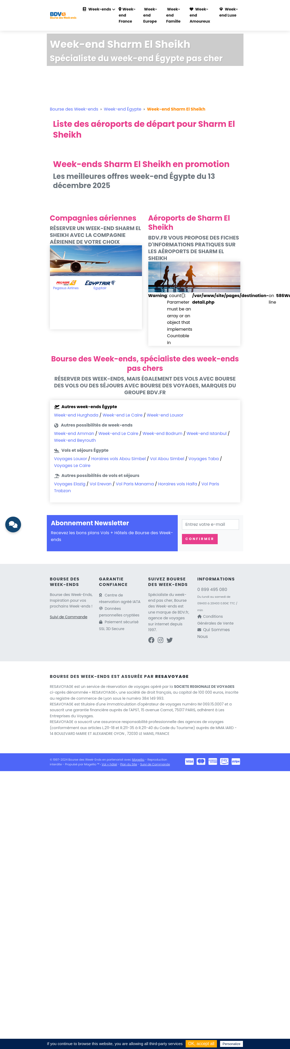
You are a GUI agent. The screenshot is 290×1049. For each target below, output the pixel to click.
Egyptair (100, 288)
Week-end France (127, 15)
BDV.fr (183, 612)
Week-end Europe (150, 15)
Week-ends (97, 9)
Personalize (232, 1044)
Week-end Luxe (228, 12)
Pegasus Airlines (66, 288)
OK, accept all (201, 1043)
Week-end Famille (173, 15)
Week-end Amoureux (200, 15)
